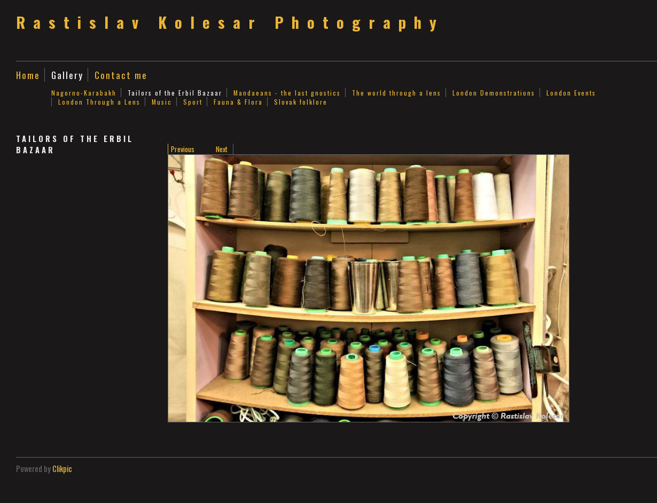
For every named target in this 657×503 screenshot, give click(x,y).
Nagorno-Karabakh (83, 92)
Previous (182, 149)
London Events (571, 92)
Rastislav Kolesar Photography (230, 22)
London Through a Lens (99, 101)
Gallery (67, 75)
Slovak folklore (300, 101)
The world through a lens (396, 92)
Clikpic (62, 468)
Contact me (121, 75)
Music (162, 101)
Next (222, 149)
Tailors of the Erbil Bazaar (175, 92)
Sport (192, 101)
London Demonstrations (493, 92)
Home (28, 75)
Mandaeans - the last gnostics (287, 92)
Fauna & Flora (238, 101)
